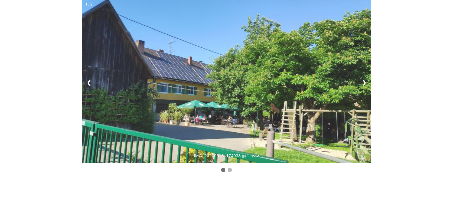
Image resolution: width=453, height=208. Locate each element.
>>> (255, 155)
